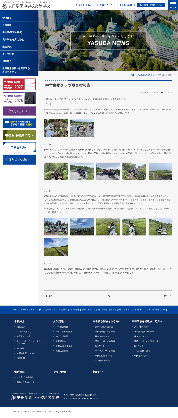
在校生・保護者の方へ (46, 310)
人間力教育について (26, 353)
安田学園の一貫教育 (104, 327)
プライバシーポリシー (156, 310)
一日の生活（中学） (104, 355)
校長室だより (25, 331)
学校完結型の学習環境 (105, 331)
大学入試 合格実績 (25, 377)
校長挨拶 (21, 327)
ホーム (15, 310)
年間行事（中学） (103, 360)
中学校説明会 (62, 327)
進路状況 (7, 47)
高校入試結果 (62, 351)
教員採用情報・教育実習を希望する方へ (16, 70)
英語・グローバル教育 (105, 341)
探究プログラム (102, 336)
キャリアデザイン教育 (105, 351)
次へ (165, 296)
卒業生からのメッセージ (28, 382)
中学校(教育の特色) (12, 32)
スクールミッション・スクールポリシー (31, 342)
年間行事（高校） (142, 355)
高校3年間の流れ (141, 327)
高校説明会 (61, 341)
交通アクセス (106, 5)
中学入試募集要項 (64, 331)
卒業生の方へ (87, 310)
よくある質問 (125, 5)
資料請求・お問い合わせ (151, 5)
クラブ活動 (160, 75)
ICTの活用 (99, 346)
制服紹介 (7, 61)
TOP (133, 75)
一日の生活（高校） (143, 351)
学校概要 (7, 18)
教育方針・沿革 (24, 336)
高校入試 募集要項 (64, 346)
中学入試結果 (62, 336)
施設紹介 (21, 348)
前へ (50, 296)
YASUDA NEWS (145, 75)
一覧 (108, 296)
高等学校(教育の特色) (13, 39)
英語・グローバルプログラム (147, 341)
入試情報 (7, 25)
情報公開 (21, 358)
